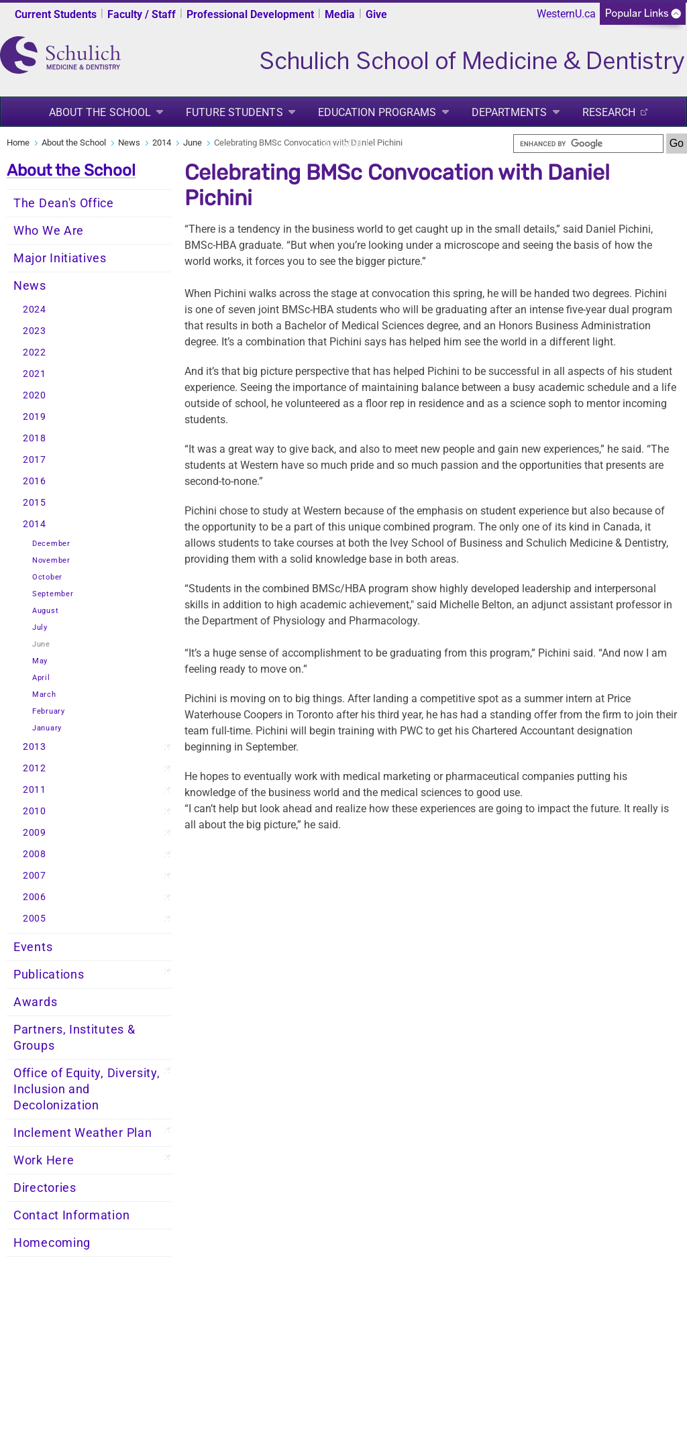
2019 (34, 417)
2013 (34, 747)
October (47, 577)
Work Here (43, 1160)
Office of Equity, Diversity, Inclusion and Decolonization (86, 1089)
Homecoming (52, 1243)
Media (340, 14)
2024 (34, 309)
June (192, 142)
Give (376, 14)
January (47, 728)
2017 (34, 459)
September (52, 594)
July (40, 627)
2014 (161, 142)
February (48, 711)
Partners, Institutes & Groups (74, 1037)
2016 (34, 481)
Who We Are (48, 230)
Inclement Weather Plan (82, 1133)
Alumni (342, 143)
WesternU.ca (566, 13)
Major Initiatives (60, 258)
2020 (34, 395)
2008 (34, 854)
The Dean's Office (63, 203)
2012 (34, 768)
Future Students (234, 112)
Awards (35, 1002)
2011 (34, 789)
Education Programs (377, 112)
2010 (34, 811)
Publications (48, 974)
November (51, 560)
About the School (100, 112)
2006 (34, 897)
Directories (44, 1188)
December (51, 543)
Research (609, 112)
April (41, 677)
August (45, 610)
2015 (34, 502)
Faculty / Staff (141, 14)
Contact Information (71, 1215)
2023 (34, 331)
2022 (34, 352)
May (40, 661)
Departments (509, 112)
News (129, 142)
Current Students (56, 14)
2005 (34, 918)
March (44, 694)
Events (32, 947)
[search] (588, 143)
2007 (34, 875)
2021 (34, 374)
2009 (34, 832)
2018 (34, 438)
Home (18, 142)
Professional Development (250, 14)
